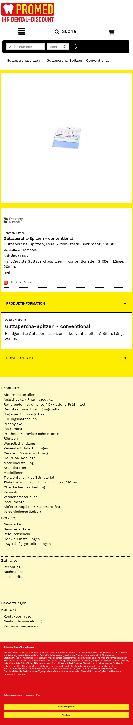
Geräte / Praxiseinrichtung (26, 453)
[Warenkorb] (109, 31)
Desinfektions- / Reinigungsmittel (32, 409)
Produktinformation (25, 303)
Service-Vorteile (17, 529)
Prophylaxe (13, 424)
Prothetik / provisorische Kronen (31, 433)
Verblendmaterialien (21, 497)
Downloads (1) (19, 358)
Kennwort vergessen (21, 626)
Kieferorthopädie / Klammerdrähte (33, 507)
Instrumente (14, 429)
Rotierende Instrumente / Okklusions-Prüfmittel (44, 404)
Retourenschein (17, 534)
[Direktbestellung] (76, 47)
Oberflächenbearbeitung (24, 487)
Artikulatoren (15, 468)
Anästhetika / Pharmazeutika (28, 399)
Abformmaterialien (19, 394)
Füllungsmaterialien (20, 419)
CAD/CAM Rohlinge (20, 458)
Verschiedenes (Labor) (22, 511)
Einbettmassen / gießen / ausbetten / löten (40, 482)
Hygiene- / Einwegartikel (24, 414)
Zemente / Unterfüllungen (26, 448)
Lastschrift (13, 577)
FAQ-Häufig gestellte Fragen (27, 544)
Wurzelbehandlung (19, 443)
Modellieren (13, 472)
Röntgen (11, 438)
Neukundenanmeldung (23, 621)
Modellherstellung (19, 463)
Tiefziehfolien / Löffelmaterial (29, 477)
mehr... (10, 272)
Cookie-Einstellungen (22, 539)
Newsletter (13, 524)
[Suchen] (65, 31)
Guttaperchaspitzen (23, 60)
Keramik (10, 492)
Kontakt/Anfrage (17, 616)
